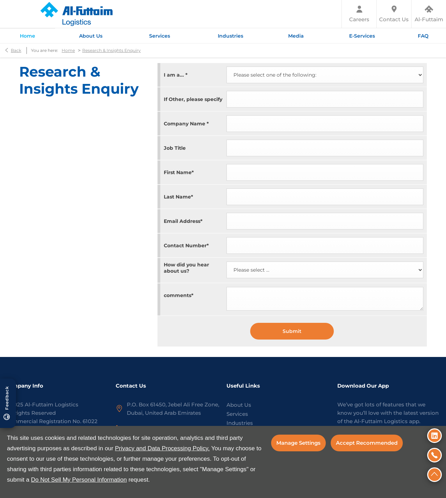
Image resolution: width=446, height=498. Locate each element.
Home (68, 50)
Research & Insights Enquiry (111, 50)
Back (16, 50)
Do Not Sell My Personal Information (79, 479)
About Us (238, 405)
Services (237, 414)
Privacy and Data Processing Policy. (162, 448)
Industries (239, 423)
